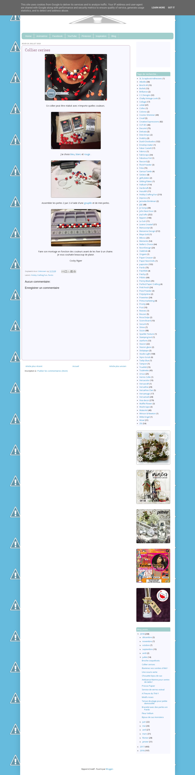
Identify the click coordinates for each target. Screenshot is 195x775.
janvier (145, 741)
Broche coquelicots (151, 660)
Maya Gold (144, 234)
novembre (147, 641)
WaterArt (143, 410)
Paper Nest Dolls (147, 261)
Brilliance (143, 91)
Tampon (143, 363)
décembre (147, 637)
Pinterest (86, 36)
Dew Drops (144, 135)
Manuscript (144, 227)
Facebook (57, 36)
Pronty (142, 304)
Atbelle (142, 81)
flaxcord (143, 161)
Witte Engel (144, 417)
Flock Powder (145, 164)
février (145, 738)
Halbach (143, 184)
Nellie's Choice (146, 244)
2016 (142, 750)
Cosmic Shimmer (147, 115)
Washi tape (144, 407)
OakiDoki (143, 251)
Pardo (50, 275)
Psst (141, 307)
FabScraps (144, 155)
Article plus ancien (117, 366)
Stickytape (144, 350)
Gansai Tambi (145, 171)
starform (143, 340)
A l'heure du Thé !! (150, 693)
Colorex (143, 111)
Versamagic (144, 393)
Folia (141, 168)
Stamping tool (145, 337)
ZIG (140, 423)
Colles (142, 108)
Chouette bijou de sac (152, 675)
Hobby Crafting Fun (39, 275)
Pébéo (142, 277)
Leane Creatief (146, 224)
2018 (142, 634)
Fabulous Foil (145, 158)
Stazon (142, 344)
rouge (87, 154)
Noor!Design (145, 247)
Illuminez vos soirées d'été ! (155, 668)
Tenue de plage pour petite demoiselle (154, 702)
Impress (143, 198)
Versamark (144, 397)
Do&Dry (143, 138)
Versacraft (144, 383)
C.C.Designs (144, 95)
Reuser (142, 314)
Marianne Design (147, 231)
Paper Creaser (146, 257)
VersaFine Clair (146, 390)
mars (144, 734)
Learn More (158, 7)
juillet (145, 657)
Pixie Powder (145, 291)
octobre (146, 645)
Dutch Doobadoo (147, 141)
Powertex (143, 297)
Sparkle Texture (146, 334)
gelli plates (144, 178)
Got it (171, 7)
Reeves (142, 310)
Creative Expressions (149, 121)
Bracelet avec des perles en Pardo (155, 708)
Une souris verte (149, 672)
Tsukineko (144, 370)
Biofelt (142, 88)
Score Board (145, 320)
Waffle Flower (145, 403)
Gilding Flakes (145, 181)
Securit (142, 324)
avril (144, 729)
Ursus (142, 374)
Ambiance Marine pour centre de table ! (155, 680)
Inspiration (101, 36)
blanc (78, 154)
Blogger (109, 769)
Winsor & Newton (147, 413)
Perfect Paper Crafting (149, 284)
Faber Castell (145, 148)
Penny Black (144, 281)
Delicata (143, 131)
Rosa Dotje (144, 317)
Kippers (143, 218)
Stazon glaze (145, 347)
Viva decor (144, 400)
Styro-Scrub (144, 357)
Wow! (142, 420)
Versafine (143, 387)
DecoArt (143, 128)
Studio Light (144, 354)
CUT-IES (143, 125)
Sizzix (142, 330)
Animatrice (41, 36)
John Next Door (146, 211)
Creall (142, 118)
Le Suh (142, 221)
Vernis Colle (145, 377)
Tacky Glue (144, 360)
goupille (88, 202)
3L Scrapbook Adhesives (150, 78)
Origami (143, 254)
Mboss (142, 238)
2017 (142, 746)
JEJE (140, 204)
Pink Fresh (144, 287)
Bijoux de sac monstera (153, 717)
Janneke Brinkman (147, 201)
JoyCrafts (143, 214)
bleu (72, 154)
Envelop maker (146, 145)
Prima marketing (146, 300)
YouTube (72, 36)
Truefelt (143, 367)
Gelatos (143, 174)
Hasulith (143, 191)
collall (142, 105)
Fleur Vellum (147, 713)
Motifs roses (147, 697)
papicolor (143, 264)
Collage (142, 102)
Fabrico (142, 151)
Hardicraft (143, 188)
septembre (147, 649)
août (144, 653)
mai (144, 726)
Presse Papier (148, 686)
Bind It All (143, 85)
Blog (113, 36)
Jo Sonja (143, 208)
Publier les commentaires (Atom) (52, 371)
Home (28, 36)
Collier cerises (148, 664)
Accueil (75, 366)
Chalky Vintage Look (148, 98)
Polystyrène (144, 294)
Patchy (142, 274)
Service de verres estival (153, 689)
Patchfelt (143, 271)
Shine (142, 327)
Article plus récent (34, 366)
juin (144, 722)
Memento (143, 241)
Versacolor (144, 380)
